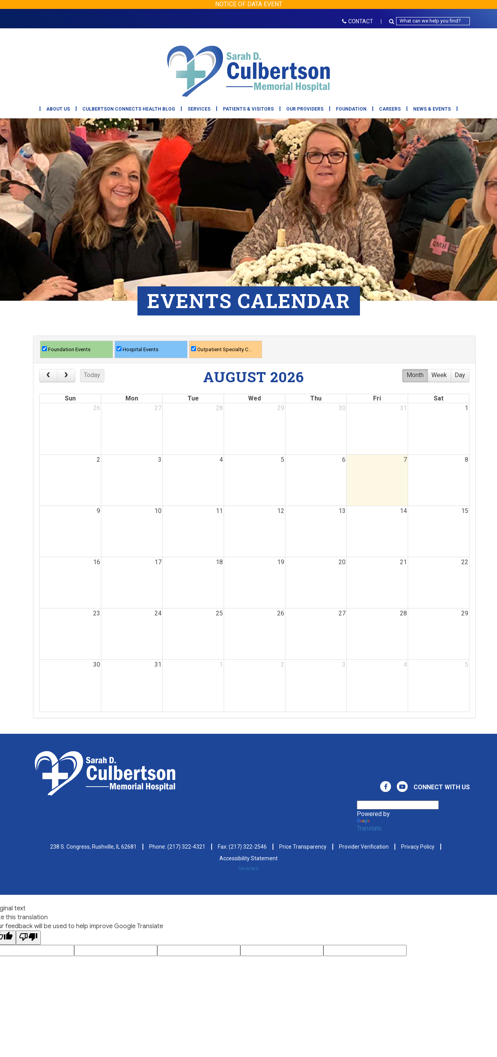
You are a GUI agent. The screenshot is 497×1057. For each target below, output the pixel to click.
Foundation (351, 109)
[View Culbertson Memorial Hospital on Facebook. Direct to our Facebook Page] (385, 786)
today (92, 375)
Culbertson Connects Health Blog (128, 109)
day (460, 375)
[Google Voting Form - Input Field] (115, 950)
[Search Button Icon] (392, 21)
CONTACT (357, 21)
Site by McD (248, 868)
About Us (58, 109)
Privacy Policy (417, 847)
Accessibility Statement (248, 858)
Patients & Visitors (248, 109)
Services (199, 109)
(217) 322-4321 (186, 847)
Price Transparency (303, 847)
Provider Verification (364, 847)
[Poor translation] (28, 938)
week (439, 375)
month (415, 375)
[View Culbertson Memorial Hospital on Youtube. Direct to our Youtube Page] (402, 786)
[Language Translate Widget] (398, 805)
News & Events (432, 109)
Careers (390, 109)
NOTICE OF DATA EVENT (248, 4)
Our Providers (304, 109)
